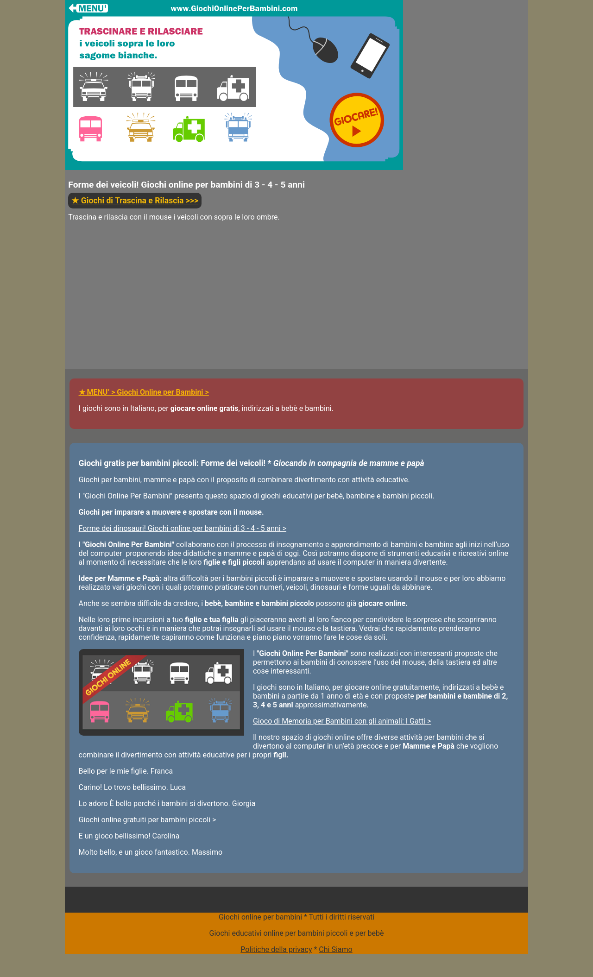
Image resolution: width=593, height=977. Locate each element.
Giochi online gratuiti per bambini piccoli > (147, 819)
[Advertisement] (234, 304)
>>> (134, 200)
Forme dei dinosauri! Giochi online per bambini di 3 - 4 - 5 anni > (182, 528)
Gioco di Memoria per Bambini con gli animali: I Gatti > (342, 721)
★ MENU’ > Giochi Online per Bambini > (144, 392)
